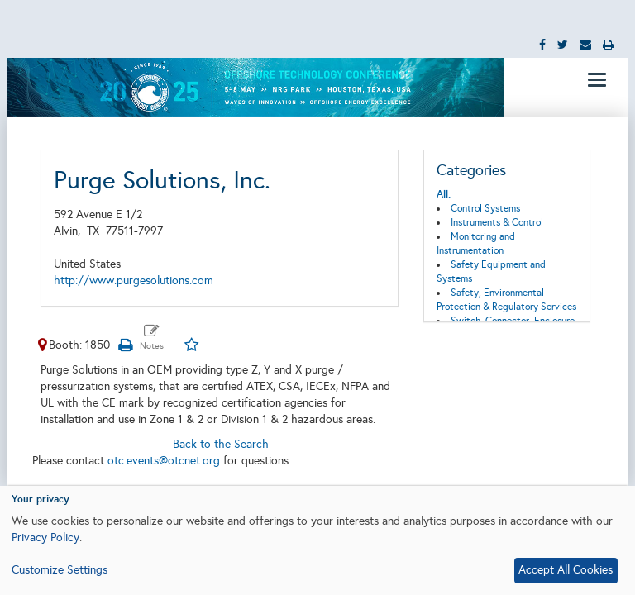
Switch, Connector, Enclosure (513, 320)
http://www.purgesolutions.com (133, 281)
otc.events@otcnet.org (163, 461)
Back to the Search (221, 444)
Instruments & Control (497, 222)
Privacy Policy (45, 538)
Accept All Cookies (565, 570)
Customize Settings (59, 570)
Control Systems (485, 208)
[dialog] (317, 540)
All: (444, 194)
